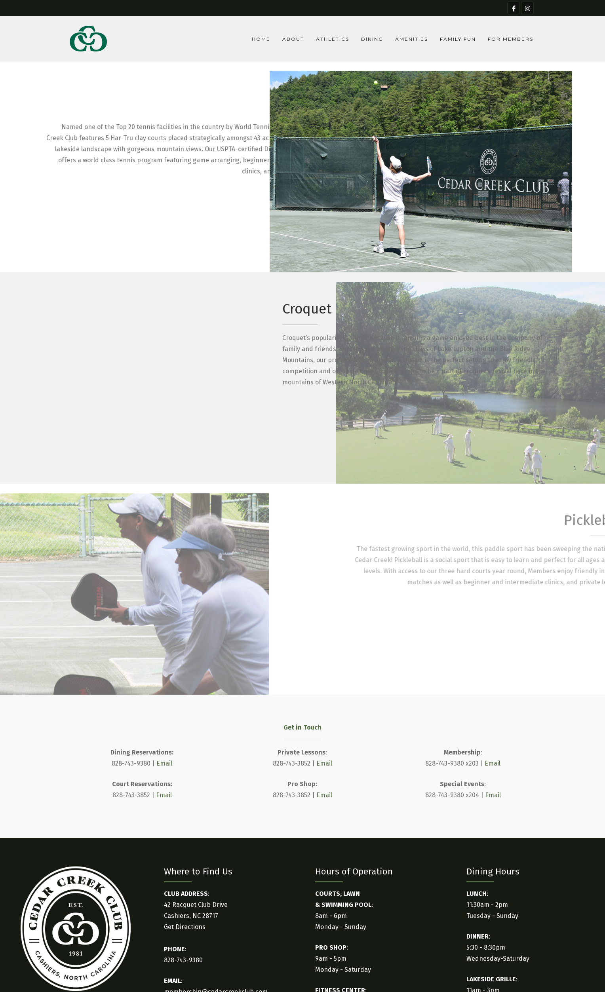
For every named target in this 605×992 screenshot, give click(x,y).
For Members (510, 39)
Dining (372, 39)
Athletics (332, 39)
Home (261, 39)
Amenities (411, 39)
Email (164, 763)
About (293, 39)
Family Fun (458, 39)
